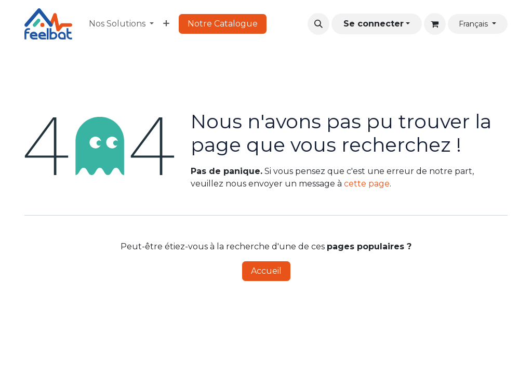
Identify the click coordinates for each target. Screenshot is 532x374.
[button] (318, 24)
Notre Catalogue (223, 24)
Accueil (266, 271)
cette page (367, 184)
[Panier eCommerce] (435, 24)
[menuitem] (121, 24)
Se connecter (373, 24)
